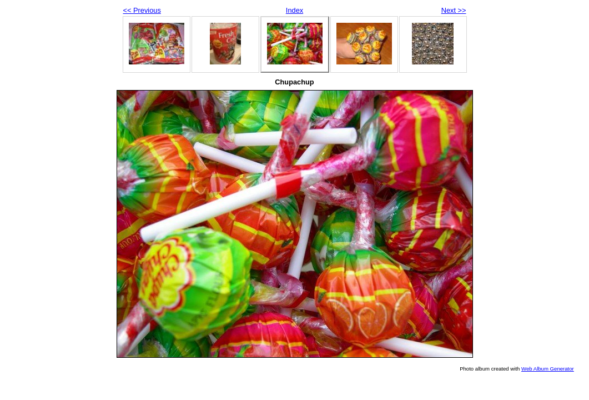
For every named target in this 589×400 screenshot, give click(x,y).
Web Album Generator (547, 369)
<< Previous (142, 10)
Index (294, 10)
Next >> (453, 10)
